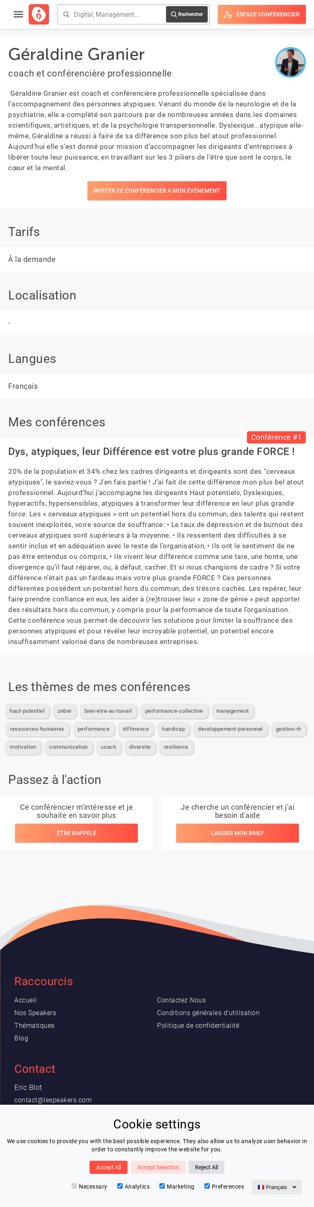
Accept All (108, 1167)
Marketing (177, 1186)
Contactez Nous (181, 1000)
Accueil (25, 1000)
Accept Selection (158, 1167)
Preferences (224, 1186)
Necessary (90, 1186)
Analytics (133, 1186)
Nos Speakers (35, 1013)
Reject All (206, 1167)
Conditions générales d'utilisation (208, 1013)
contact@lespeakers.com (53, 1100)
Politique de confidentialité (198, 1025)
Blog (21, 1038)
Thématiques (34, 1025)
